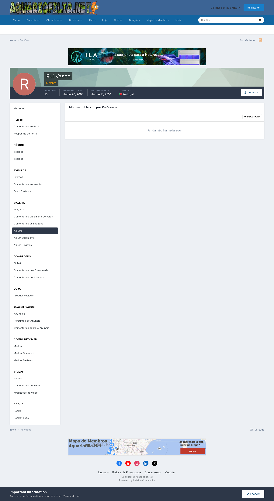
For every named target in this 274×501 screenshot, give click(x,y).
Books (17, 410)
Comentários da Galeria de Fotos (33, 216)
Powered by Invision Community (137, 480)
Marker (18, 346)
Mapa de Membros (158, 20)
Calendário (33, 20)
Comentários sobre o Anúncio (31, 327)
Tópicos (18, 151)
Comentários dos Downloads (31, 270)
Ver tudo (19, 108)
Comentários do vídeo (27, 385)
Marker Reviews (23, 360)
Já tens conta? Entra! (225, 7)
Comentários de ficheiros (29, 277)
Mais (178, 20)
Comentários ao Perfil (27, 126)
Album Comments (24, 237)
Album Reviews (23, 244)
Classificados (54, 20)
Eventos (18, 176)
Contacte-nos (153, 472)
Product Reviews (24, 295)
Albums (18, 230)
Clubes (118, 20)
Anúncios (19, 313)
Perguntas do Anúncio (27, 320)
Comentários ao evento (28, 184)
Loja (104, 20)
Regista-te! (254, 7)
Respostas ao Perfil (25, 133)
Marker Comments (25, 353)
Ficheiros (19, 263)
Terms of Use (71, 496)
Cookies (170, 472)
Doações (134, 20)
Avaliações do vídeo (26, 392)
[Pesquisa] (214, 20)
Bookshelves (21, 417)
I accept (253, 494)
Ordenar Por (252, 117)
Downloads (75, 20)
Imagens (19, 209)
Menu (16, 20)
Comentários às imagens (28, 223)
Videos (18, 378)
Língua (103, 472)
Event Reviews (22, 191)
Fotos (92, 20)
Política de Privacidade (126, 472)
